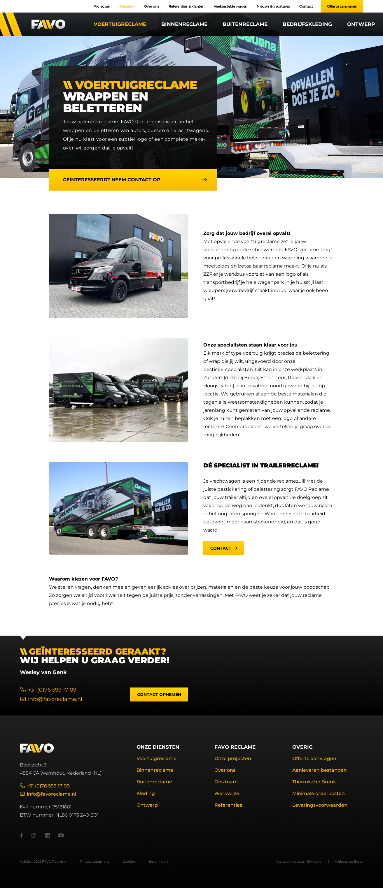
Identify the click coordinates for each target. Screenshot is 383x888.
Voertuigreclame (120, 24)
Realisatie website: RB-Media (298, 861)
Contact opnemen (159, 694)
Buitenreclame (245, 24)
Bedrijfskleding (307, 24)
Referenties (228, 805)
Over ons (151, 6)
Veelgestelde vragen (230, 6)
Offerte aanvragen (342, 6)
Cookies (129, 861)
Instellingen (158, 861)
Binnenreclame (184, 24)
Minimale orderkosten (318, 793)
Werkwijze (226, 793)
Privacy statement (94, 861)
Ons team (226, 782)
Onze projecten (232, 758)
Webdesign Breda (349, 861)
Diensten (126, 6)
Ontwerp (361, 24)
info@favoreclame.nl (51, 699)
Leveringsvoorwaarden (319, 805)
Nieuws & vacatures (273, 6)
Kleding (146, 793)
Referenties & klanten (186, 6)
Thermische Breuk (314, 782)
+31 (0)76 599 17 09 (48, 690)
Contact (306, 6)
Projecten (101, 6)
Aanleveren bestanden (319, 770)
